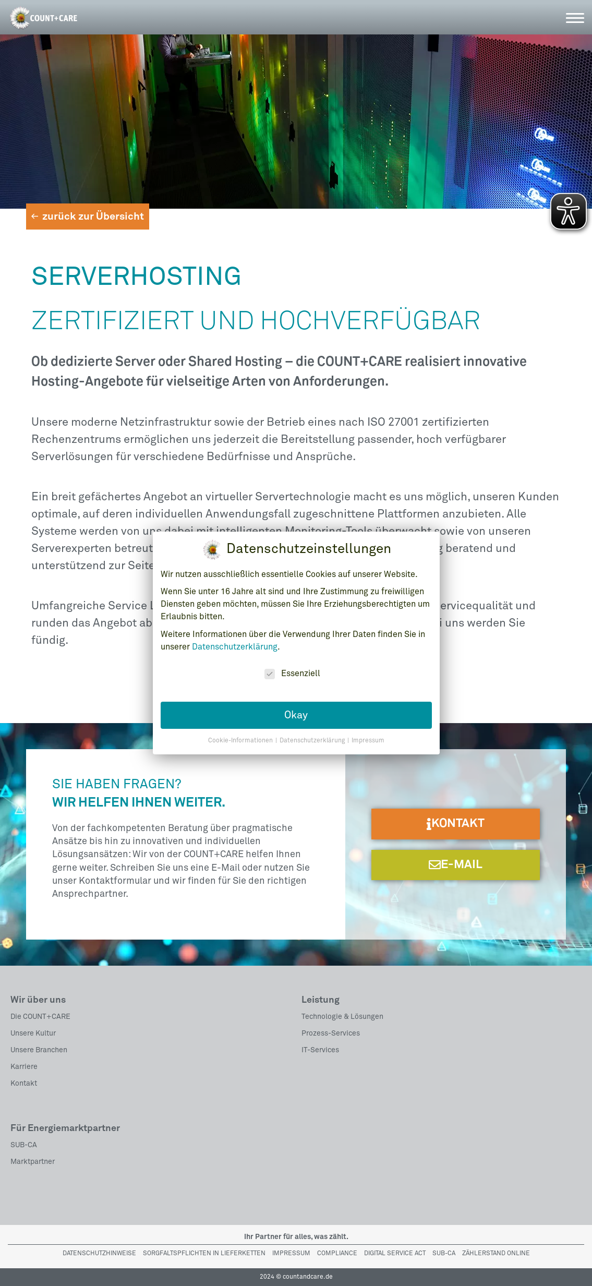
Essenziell (292, 669)
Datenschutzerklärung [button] (313, 737)
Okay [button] (296, 710)
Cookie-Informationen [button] (241, 737)
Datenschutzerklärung (234, 642)
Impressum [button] (368, 737)
